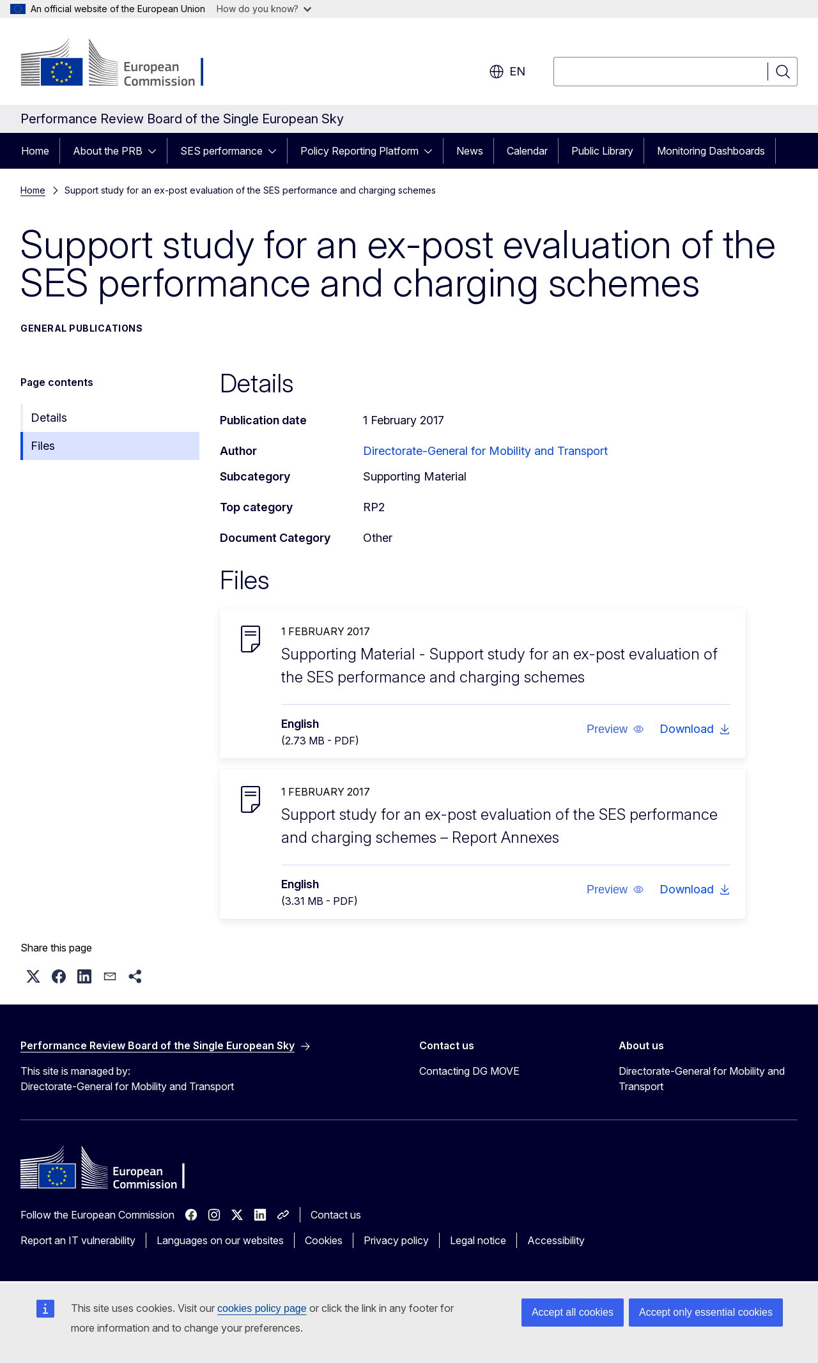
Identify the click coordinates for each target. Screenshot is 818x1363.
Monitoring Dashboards (711, 150)
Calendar (527, 150)
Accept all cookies (573, 1312)
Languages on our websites (220, 1240)
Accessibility (556, 1240)
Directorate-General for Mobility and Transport (485, 451)
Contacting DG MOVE (469, 1071)
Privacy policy (396, 1240)
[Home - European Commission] (123, 63)
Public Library (602, 150)
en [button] (507, 71)
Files (43, 445)
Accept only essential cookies (706, 1312)
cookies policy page (262, 1308)
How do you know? (264, 8)
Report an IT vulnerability (77, 1240)
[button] (615, 729)
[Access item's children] (156, 151)
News (469, 150)
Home (35, 150)
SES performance (221, 150)
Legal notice (478, 1240)
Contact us (336, 1214)
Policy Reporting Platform (359, 150)
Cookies (324, 1240)
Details (49, 417)
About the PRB (108, 150)
